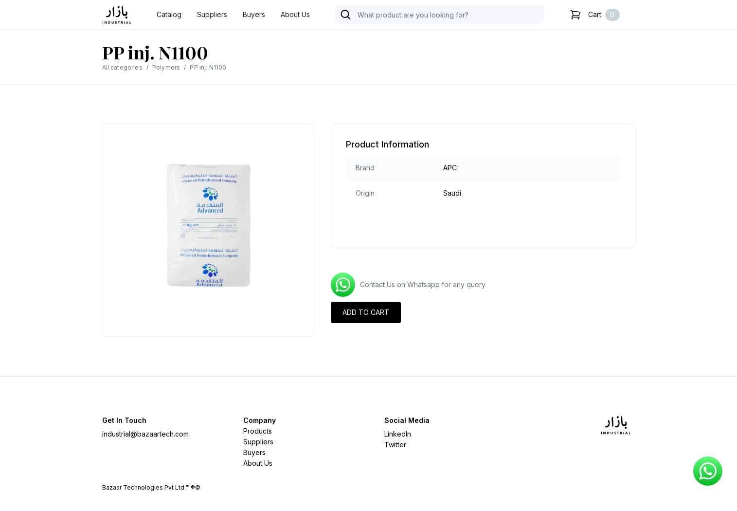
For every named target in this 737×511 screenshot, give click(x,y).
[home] (116, 14)
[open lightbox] (208, 225)
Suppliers (212, 14)
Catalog (169, 14)
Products (257, 431)
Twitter (395, 444)
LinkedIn (397, 434)
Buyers (254, 14)
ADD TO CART (365, 312)
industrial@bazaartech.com (145, 434)
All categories (122, 67)
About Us (295, 14)
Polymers (166, 67)
